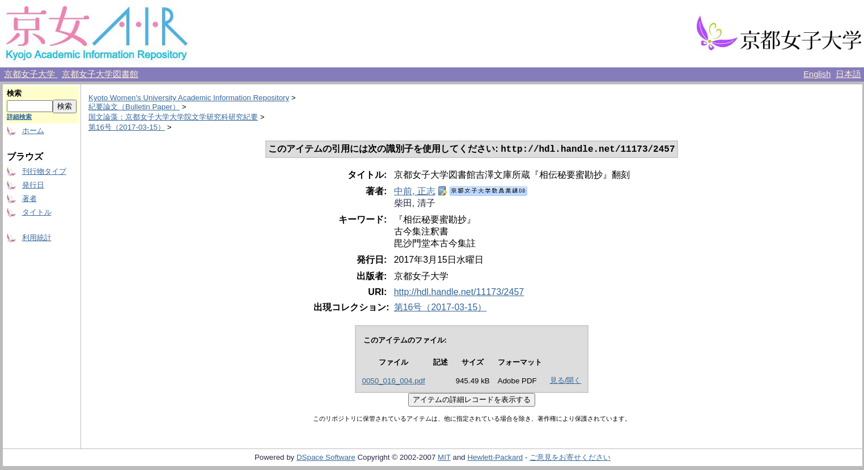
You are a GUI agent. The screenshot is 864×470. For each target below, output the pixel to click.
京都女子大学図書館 (100, 74)
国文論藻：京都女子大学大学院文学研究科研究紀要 (173, 117)
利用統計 (37, 237)
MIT (444, 458)
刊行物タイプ (44, 171)
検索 (14, 93)
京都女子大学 (30, 74)
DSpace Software (326, 458)
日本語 (848, 74)
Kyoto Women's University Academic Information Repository (188, 97)
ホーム (33, 130)
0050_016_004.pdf (393, 382)
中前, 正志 (414, 192)
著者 (29, 198)
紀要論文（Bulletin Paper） (134, 106)
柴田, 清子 (414, 204)
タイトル (37, 212)
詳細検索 (19, 116)
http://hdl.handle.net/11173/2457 (459, 293)
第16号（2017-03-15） (126, 127)
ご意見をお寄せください (570, 458)
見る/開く (566, 381)
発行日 (33, 185)
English (817, 74)
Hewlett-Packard (495, 458)
